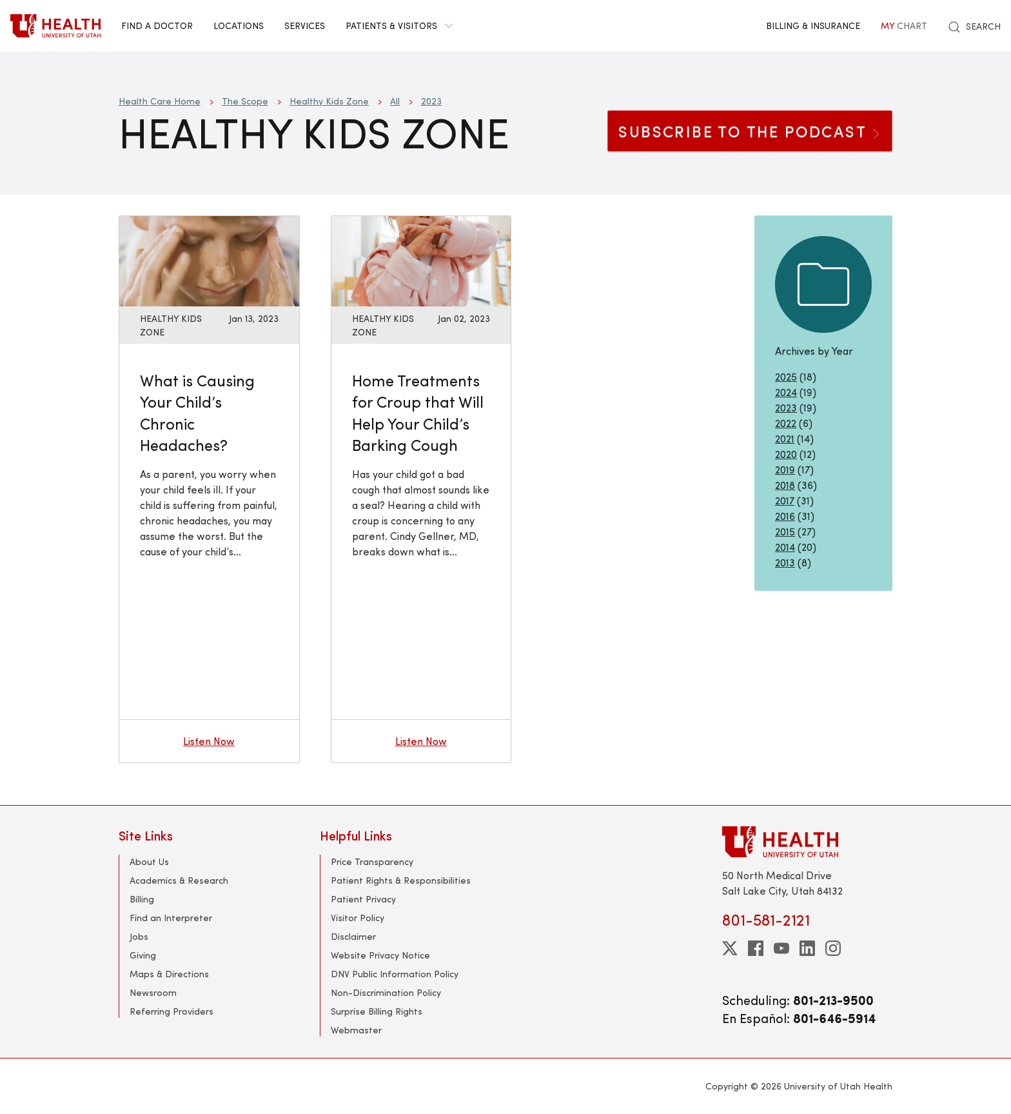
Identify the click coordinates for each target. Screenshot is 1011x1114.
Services (304, 25)
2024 (786, 392)
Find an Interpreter (171, 917)
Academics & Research (179, 880)
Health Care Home (160, 101)
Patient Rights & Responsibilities (401, 880)
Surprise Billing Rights (376, 1011)
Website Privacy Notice (380, 955)
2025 (786, 376)
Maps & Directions (169, 974)
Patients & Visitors (399, 25)
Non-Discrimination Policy (386, 992)
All (395, 101)
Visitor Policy (357, 917)
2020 (786, 454)
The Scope (245, 101)
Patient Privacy (363, 899)
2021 (784, 438)
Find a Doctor (157, 25)
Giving (143, 955)
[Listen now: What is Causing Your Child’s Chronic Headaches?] (209, 259)
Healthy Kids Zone (329, 101)
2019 (785, 469)
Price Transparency (372, 861)
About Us (149, 861)
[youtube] (781, 948)
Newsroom (153, 992)
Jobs (139, 936)
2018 (785, 485)
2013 (785, 562)
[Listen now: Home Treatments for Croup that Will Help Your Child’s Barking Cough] (421, 259)
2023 (431, 101)
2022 (785, 423)
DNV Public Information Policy (394, 974)
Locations (238, 25)
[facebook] (755, 948)
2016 (785, 515)
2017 (784, 500)
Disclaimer (353, 936)
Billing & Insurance (813, 25)
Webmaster (356, 1030)
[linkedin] (807, 948)
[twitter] (730, 948)
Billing (142, 899)
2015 (785, 531)
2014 (785, 546)
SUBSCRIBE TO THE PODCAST (749, 131)
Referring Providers (171, 1011)
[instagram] (833, 948)
